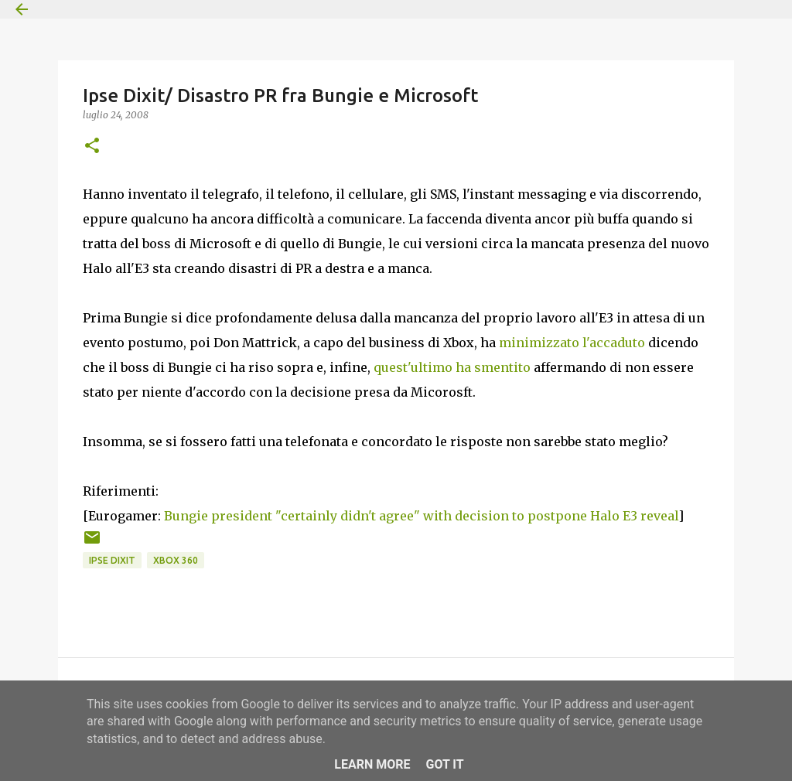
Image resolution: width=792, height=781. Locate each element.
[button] (92, 146)
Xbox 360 (175, 560)
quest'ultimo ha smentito (452, 367)
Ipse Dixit (112, 560)
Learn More (372, 764)
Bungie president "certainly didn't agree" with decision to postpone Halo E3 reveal (421, 516)
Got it (444, 764)
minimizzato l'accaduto (572, 342)
